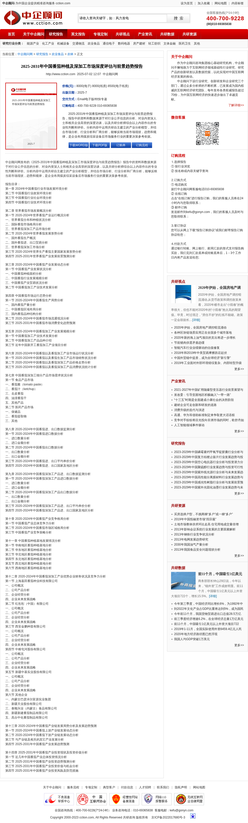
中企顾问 (33, 18)
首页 (11, 34)
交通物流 (78, 43)
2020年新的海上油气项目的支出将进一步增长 (205, 337)
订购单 (121, 145)
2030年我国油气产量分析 (191, 544)
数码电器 (124, 43)
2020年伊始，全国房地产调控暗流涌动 (200, 327)
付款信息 (127, 787)
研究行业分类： (13, 43)
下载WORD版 (78, 145)
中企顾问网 (25, 54)
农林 (70, 54)
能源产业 (33, 43)
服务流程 (73, 787)
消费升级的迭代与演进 (189, 410)
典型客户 (109, 787)
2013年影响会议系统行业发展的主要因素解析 (205, 529)
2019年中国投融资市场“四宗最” (195, 519)
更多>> (239, 369)
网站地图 (221, 3)
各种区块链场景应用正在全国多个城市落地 (203, 332)
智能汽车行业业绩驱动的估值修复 (197, 348)
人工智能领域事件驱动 (189, 425)
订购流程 (142, 145)
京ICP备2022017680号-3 (168, 817)
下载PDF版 (99, 145)
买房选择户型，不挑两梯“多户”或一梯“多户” (203, 514)
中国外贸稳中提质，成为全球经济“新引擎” (202, 358)
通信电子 (109, 43)
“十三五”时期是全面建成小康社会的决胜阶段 (204, 400)
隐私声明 (181, 787)
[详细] (196, 320)
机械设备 (63, 43)
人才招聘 (145, 787)
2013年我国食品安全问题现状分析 (197, 549)
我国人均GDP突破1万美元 (192, 639)
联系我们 (163, 787)
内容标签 (238, 3)
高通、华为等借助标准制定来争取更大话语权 (204, 415)
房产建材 (139, 43)
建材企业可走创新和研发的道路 (195, 405)
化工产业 (48, 43)
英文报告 (78, 34)
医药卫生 (185, 43)
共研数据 (167, 34)
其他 (197, 43)
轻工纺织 (154, 43)
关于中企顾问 (33, 34)
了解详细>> (236, 105)
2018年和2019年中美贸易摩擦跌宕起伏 (200, 353)
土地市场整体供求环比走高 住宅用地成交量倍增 (206, 524)
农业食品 (94, 43)
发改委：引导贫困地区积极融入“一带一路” (202, 395)
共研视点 (123, 34)
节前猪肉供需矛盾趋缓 (189, 342)
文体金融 (169, 43)
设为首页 (187, 3)
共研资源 (189, 34)
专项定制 (100, 34)
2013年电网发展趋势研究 (191, 539)
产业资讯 (145, 34)
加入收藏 (204, 3)
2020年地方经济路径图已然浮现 (195, 634)
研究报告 (56, 34)
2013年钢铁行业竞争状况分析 (194, 534)
